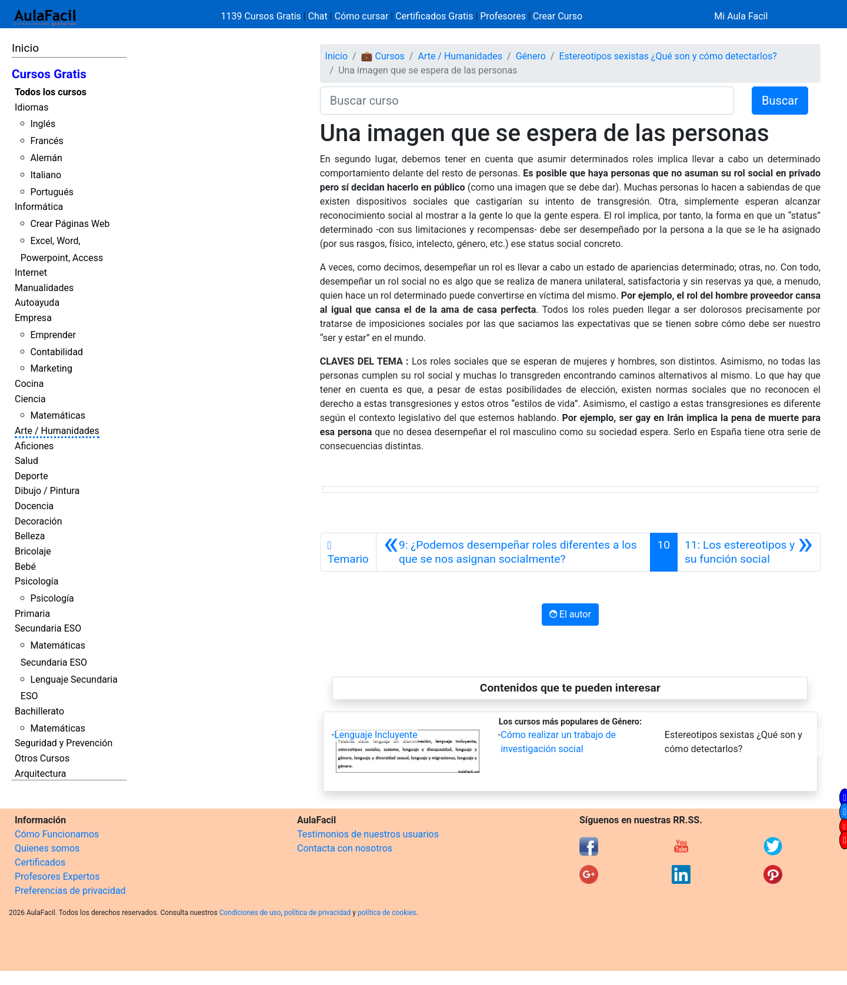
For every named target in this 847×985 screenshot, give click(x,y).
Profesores (503, 16)
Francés (46, 140)
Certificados (40, 862)
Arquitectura (40, 773)
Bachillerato (39, 711)
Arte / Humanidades (57, 430)
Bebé (25, 566)
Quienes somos (47, 848)
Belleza (30, 536)
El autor (570, 614)
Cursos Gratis (49, 74)
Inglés (42, 123)
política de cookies (387, 913)
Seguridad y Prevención (63, 743)
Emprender (53, 334)
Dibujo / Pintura (47, 490)
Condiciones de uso (250, 913)
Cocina (29, 383)
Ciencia (30, 399)
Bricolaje (33, 551)
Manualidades (44, 287)
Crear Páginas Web (69, 223)
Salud (26, 460)
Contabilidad (56, 352)
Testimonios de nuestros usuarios (368, 834)
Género (531, 56)
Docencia (34, 506)
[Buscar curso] (527, 100)
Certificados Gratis (434, 16)
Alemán (46, 157)
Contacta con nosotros (344, 848)
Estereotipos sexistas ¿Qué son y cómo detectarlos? (667, 56)
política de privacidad (317, 913)
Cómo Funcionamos (57, 834)
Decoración (38, 521)
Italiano (45, 175)
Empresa (33, 317)
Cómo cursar (362, 16)
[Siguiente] (749, 552)
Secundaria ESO (48, 628)
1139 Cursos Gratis (262, 16)
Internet (31, 272)
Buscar (780, 101)
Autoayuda (37, 302)
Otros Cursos (42, 758)
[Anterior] (513, 552)
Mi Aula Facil (741, 16)
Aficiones (34, 446)
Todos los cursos (50, 92)
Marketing (51, 368)
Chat (318, 16)
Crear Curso (557, 16)
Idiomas (31, 107)
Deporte (31, 476)
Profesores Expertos (57, 876)
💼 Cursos (383, 56)
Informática (39, 206)
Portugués (52, 192)
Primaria (32, 613)
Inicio (25, 48)
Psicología (36, 581)
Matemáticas (57, 415)
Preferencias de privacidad (70, 890)
